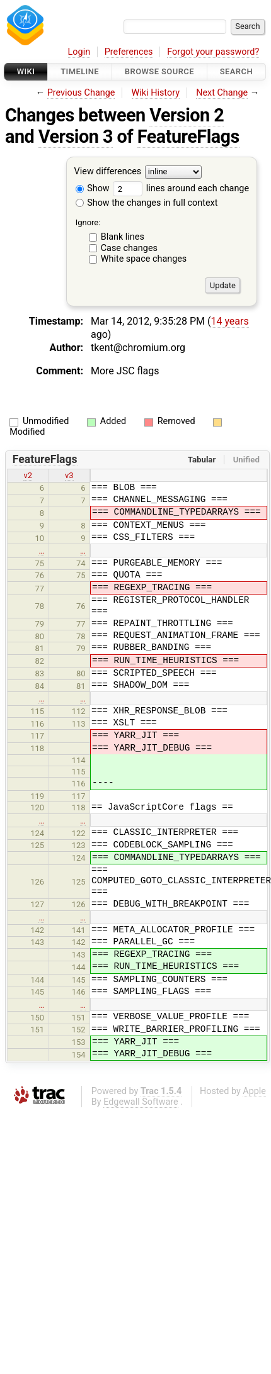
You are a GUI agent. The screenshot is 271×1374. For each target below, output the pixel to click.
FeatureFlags (188, 136)
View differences (108, 172)
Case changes (129, 248)
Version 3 (75, 136)
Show (93, 188)
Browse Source (159, 71)
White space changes (144, 259)
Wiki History (156, 92)
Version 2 (186, 115)
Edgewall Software (140, 1102)
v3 (69, 475)
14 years (229, 321)
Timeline (80, 71)
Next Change (222, 92)
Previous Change (81, 92)
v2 (27, 475)
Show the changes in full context (147, 203)
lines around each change (181, 188)
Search (236, 71)
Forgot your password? (213, 52)
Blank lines (122, 237)
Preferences (129, 52)
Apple (254, 1091)
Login (79, 52)
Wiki (26, 71)
